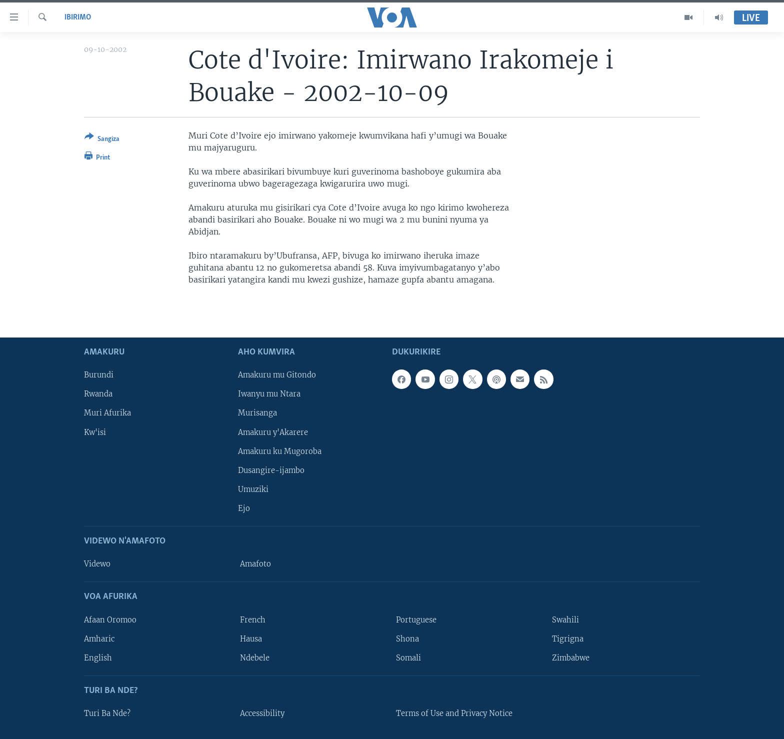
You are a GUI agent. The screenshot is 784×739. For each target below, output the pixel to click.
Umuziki (253, 489)
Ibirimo (77, 18)
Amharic (99, 638)
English (98, 657)
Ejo (244, 508)
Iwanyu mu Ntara (269, 394)
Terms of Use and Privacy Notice (454, 713)
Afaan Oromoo (110, 619)
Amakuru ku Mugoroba (280, 451)
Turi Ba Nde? (107, 713)
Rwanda (98, 394)
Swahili (565, 619)
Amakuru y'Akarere (273, 432)
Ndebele (255, 657)
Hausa (251, 638)
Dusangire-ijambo (271, 470)
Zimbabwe (571, 657)
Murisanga (257, 413)
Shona (407, 638)
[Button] (102, 140)
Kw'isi (95, 432)
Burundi (99, 375)
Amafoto (255, 564)
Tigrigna (568, 638)
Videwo (97, 564)
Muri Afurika (107, 413)
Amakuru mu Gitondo (277, 375)
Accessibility (262, 713)
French (253, 619)
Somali (408, 657)
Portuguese (416, 619)
